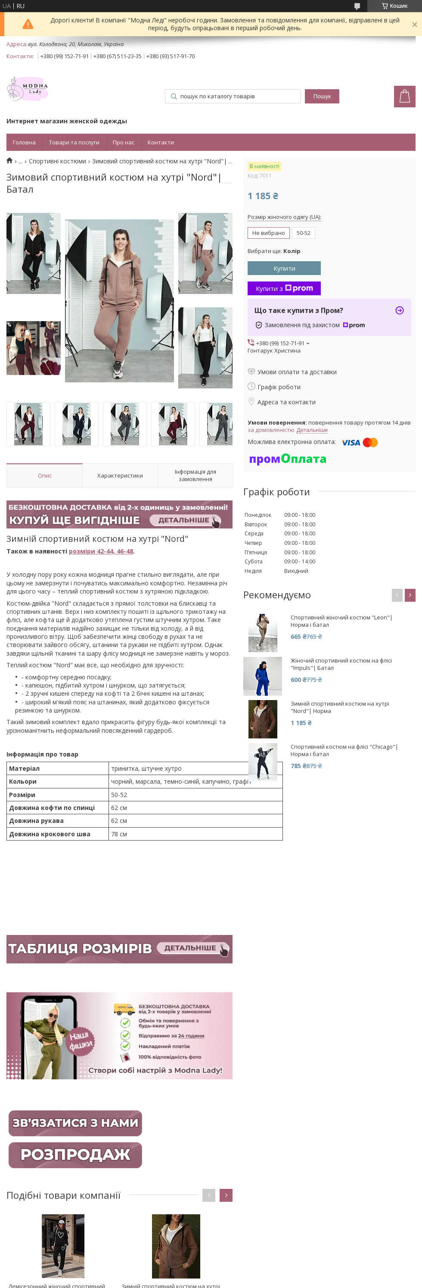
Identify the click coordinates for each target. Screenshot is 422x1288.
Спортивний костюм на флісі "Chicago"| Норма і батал (344, 750)
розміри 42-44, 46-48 (101, 551)
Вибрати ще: (274, 251)
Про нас (123, 142)
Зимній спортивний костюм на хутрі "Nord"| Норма (340, 707)
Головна (24, 142)
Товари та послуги (74, 142)
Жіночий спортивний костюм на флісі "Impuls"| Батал (341, 664)
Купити (284, 268)
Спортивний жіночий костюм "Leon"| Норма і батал (342, 621)
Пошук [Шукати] (322, 96)
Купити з (284, 288)
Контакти (161, 142)
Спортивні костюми (57, 161)
